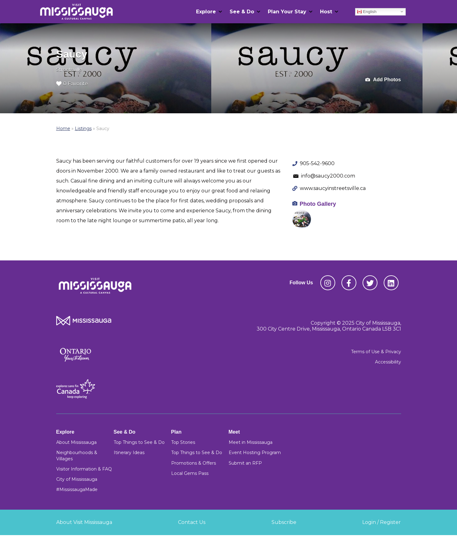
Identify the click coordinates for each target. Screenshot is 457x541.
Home (63, 128)
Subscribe (284, 522)
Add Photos (383, 79)
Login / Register (381, 522)
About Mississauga (76, 442)
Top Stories (183, 442)
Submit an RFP (245, 463)
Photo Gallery (318, 204)
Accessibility (388, 362)
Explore (206, 12)
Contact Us (191, 522)
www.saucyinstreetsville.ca (333, 188)
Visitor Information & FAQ (84, 469)
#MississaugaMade (77, 489)
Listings (83, 128)
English (367, 11)
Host (326, 12)
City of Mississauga (76, 479)
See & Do (242, 12)
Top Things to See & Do (139, 442)
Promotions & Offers (193, 463)
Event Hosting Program (255, 452)
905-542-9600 (317, 163)
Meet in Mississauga (250, 442)
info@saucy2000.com (328, 176)
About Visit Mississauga (84, 522)
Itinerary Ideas (129, 452)
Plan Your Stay (287, 12)
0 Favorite (72, 84)
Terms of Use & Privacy (376, 351)
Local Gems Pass (189, 473)
